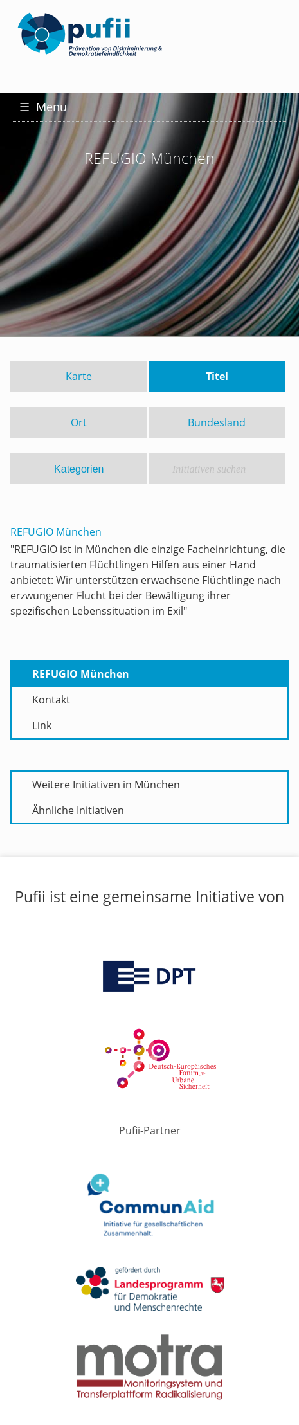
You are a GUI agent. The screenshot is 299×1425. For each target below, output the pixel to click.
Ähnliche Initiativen (78, 810)
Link (41, 725)
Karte (79, 376)
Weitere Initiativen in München (106, 784)
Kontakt (51, 700)
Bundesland (217, 422)
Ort (79, 422)
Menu (43, 106)
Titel (217, 376)
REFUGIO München (80, 674)
